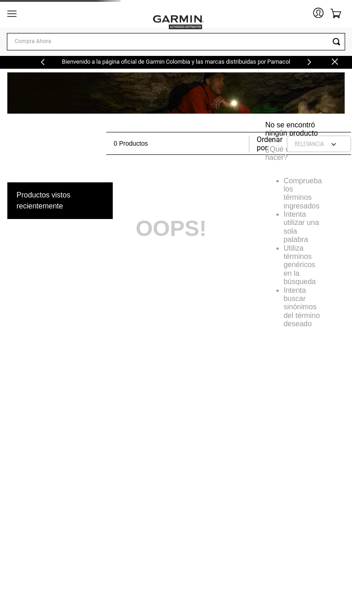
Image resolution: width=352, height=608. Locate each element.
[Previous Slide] (43, 62)
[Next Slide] (309, 62)
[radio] (224, 143)
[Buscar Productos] (338, 41)
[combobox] (176, 41)
